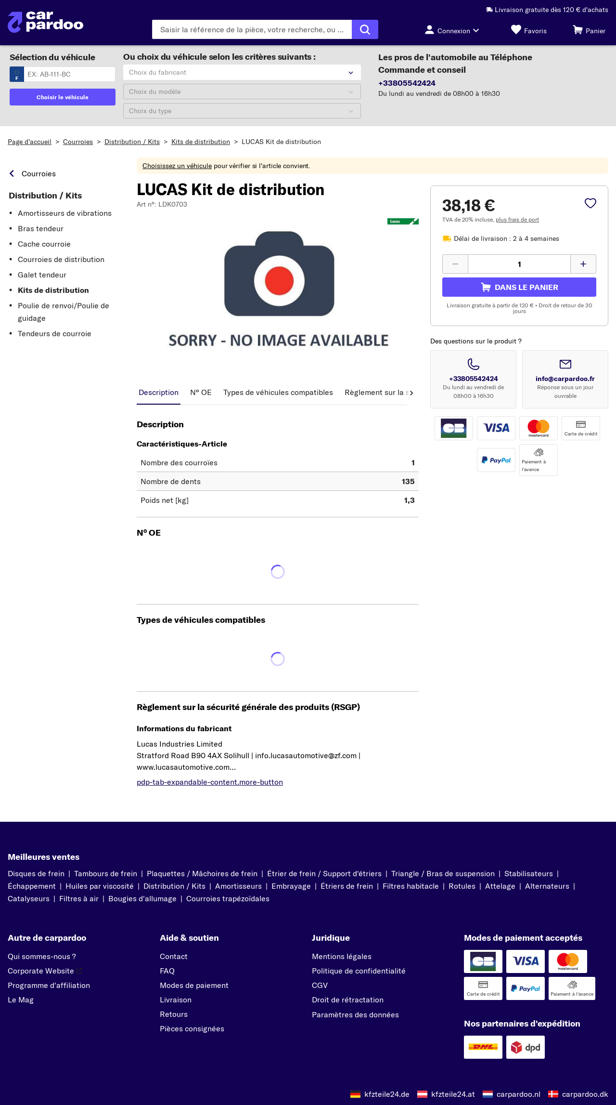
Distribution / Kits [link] (45, 195)
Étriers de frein (347, 885)
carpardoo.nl (518, 1094)
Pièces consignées (192, 1028)
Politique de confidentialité (359, 970)
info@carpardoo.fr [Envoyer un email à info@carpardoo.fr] (565, 378)
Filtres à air (79, 898)
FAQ (167, 970)
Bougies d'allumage (142, 898)
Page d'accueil (29, 141)
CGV (320, 985)
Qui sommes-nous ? (42, 956)
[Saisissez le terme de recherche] (252, 29)
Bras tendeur (41, 228)
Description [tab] (159, 392)
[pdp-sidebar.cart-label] (519, 287)
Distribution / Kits (132, 141)
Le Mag (21, 999)
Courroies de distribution (61, 259)
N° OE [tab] (201, 392)
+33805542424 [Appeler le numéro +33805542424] (473, 378)
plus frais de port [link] (517, 219)
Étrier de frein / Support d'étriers (324, 873)
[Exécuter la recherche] (365, 29)
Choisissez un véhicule (177, 165)
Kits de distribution (200, 141)
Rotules (462, 885)
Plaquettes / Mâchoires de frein (202, 873)
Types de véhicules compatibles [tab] (278, 392)
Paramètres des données (355, 1014)
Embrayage (291, 885)
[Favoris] (529, 29)
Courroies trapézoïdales (228, 898)
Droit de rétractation (348, 999)
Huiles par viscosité (99, 885)
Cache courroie (44, 244)
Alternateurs (547, 885)
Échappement (32, 885)
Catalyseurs (29, 898)
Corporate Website (45, 970)
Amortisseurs (238, 885)
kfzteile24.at (453, 1094)
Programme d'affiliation (49, 985)
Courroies (78, 141)
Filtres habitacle (411, 885)
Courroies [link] (39, 173)
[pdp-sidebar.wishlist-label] (590, 204)
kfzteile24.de (387, 1094)
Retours (174, 1014)
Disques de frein (36, 873)
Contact (174, 956)
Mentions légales (342, 956)
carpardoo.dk (585, 1094)
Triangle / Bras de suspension (443, 873)
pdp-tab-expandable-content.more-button (210, 782)
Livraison (176, 999)
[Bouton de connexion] (455, 29)
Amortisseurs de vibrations (65, 213)
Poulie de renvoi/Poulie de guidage (63, 312)
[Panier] (589, 29)
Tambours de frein (105, 873)
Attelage (500, 885)
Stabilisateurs (528, 873)
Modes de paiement (194, 985)
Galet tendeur (42, 274)
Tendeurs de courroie (54, 333)
